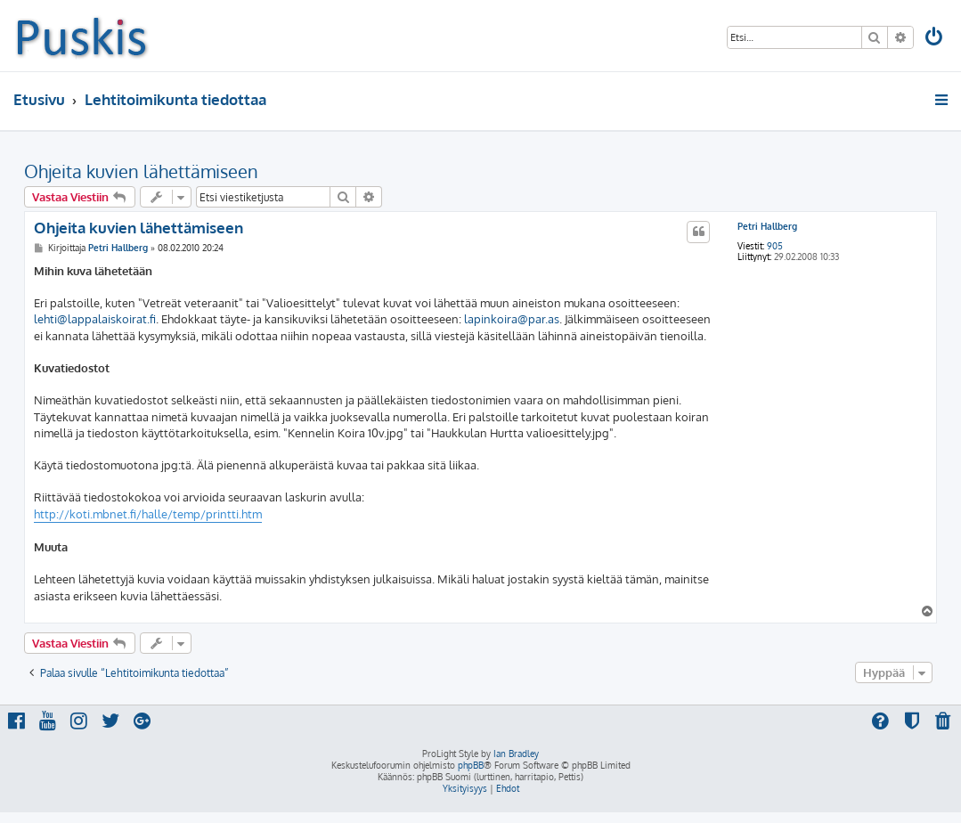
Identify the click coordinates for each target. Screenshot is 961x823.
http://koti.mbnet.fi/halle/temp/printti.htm (148, 514)
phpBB (471, 765)
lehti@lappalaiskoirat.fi (95, 319)
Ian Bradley (516, 753)
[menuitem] (935, 39)
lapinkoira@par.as (511, 319)
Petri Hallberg (767, 226)
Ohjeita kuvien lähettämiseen (141, 171)
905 (775, 245)
